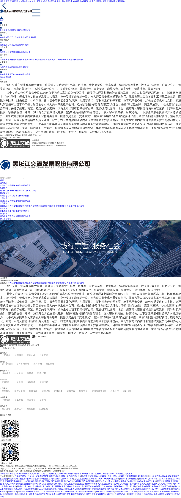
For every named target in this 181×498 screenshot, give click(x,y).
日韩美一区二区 (134, 494)
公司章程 (11, 52)
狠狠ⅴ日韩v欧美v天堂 (23, 494)
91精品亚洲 (12, 491)
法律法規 (26, 52)
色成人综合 (18, 489)
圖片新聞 (32, 37)
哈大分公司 (12, 59)
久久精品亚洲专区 (105, 484)
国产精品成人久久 (74, 476)
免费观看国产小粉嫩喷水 (13, 481)
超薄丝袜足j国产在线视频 (125, 481)
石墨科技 (72, 59)
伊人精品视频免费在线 (48, 484)
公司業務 (3, 203)
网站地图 (128, 474)
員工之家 (11, 67)
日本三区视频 (124, 489)
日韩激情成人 (8, 494)
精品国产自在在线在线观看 (95, 489)
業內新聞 (24, 37)
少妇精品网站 (147, 494)
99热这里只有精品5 (57, 489)
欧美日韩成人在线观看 (67, 484)
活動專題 (3, 67)
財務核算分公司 (62, 59)
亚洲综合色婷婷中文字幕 (87, 484)
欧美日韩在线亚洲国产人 (141, 489)
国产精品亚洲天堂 (58, 481)
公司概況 (3, 183)
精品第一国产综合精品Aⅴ (30, 479)
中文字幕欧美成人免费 (141, 484)
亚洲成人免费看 (59, 476)
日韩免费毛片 (107, 486)
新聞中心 (3, 188)
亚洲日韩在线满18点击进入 (72, 486)
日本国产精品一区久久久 (25, 476)
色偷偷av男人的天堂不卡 (146, 481)
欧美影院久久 (13, 479)
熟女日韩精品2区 (67, 491)
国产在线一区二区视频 (52, 486)
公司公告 (11, 45)
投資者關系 (4, 193)
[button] (88, 274)
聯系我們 (24, 45)
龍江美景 (19, 67)
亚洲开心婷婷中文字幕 (64, 479)
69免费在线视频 (47, 479)
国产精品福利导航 (89, 481)
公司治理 (3, 198)
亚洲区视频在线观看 (92, 486)
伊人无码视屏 (42, 489)
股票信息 (3, 45)
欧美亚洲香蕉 (87, 476)
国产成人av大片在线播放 (12, 484)
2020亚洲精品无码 (31, 481)
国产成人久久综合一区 (122, 484)
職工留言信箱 (5, 219)
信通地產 (36, 59)
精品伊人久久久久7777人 (161, 484)
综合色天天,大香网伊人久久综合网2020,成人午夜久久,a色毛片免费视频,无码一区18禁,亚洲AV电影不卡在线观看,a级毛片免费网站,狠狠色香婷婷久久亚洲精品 (62, 1)
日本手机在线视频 (73, 481)
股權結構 (19, 52)
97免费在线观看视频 (44, 476)
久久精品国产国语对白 (42, 494)
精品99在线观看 (100, 476)
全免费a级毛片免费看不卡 (148, 491)
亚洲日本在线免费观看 (129, 479)
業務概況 (3, 59)
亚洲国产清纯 (44, 481)
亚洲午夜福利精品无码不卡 (103, 494)
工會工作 (11, 74)
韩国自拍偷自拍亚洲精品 (81, 494)
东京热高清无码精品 (52, 491)
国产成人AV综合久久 (105, 481)
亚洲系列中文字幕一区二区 (150, 479)
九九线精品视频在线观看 (84, 479)
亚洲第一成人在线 (24, 486)
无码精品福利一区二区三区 (124, 486)
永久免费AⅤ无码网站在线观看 (107, 479)
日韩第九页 (38, 491)
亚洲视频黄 (37, 486)
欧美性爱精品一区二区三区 (126, 491)
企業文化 (3, 208)
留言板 (18, 45)
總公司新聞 (4, 37)
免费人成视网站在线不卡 (164, 494)
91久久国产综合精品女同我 (160, 476)
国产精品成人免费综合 (105, 491)
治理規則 (3, 52)
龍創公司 (80, 59)
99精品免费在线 (30, 489)
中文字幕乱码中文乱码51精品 (136, 476)
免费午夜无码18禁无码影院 (162, 486)
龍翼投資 (51, 59)
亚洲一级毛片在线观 (116, 476)
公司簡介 (3, 30)
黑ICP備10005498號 (47, 140)
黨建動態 (19, 74)
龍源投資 (43, 59)
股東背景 (26, 30)
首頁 (2, 180)
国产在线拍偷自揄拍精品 (85, 491)
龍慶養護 (20, 59)
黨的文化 (3, 74)
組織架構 (19, 30)
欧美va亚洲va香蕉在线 (74, 489)
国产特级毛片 (112, 489)
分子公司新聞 (14, 37)
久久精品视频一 (121, 494)
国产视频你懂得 (163, 481)
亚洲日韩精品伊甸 (31, 484)
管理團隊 (11, 30)
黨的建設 (3, 214)
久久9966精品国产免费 (61, 494)
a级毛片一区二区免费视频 (161, 489)
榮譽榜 (25, 67)
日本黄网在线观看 (143, 486)
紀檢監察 (26, 74)
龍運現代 (28, 59)
